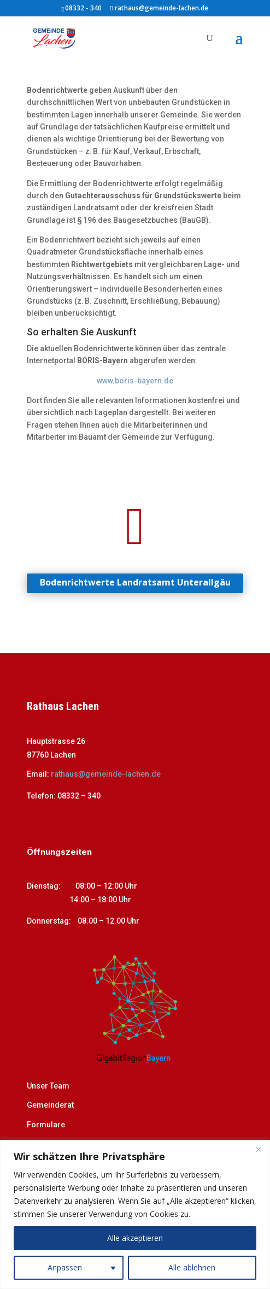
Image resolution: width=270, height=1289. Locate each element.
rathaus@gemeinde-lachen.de (106, 774)
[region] (135, 1214)
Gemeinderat (50, 1105)
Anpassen (65, 1267)
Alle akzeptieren (135, 1238)
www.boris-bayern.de (135, 380)
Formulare (46, 1124)
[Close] (258, 1149)
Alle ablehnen (191, 1267)
